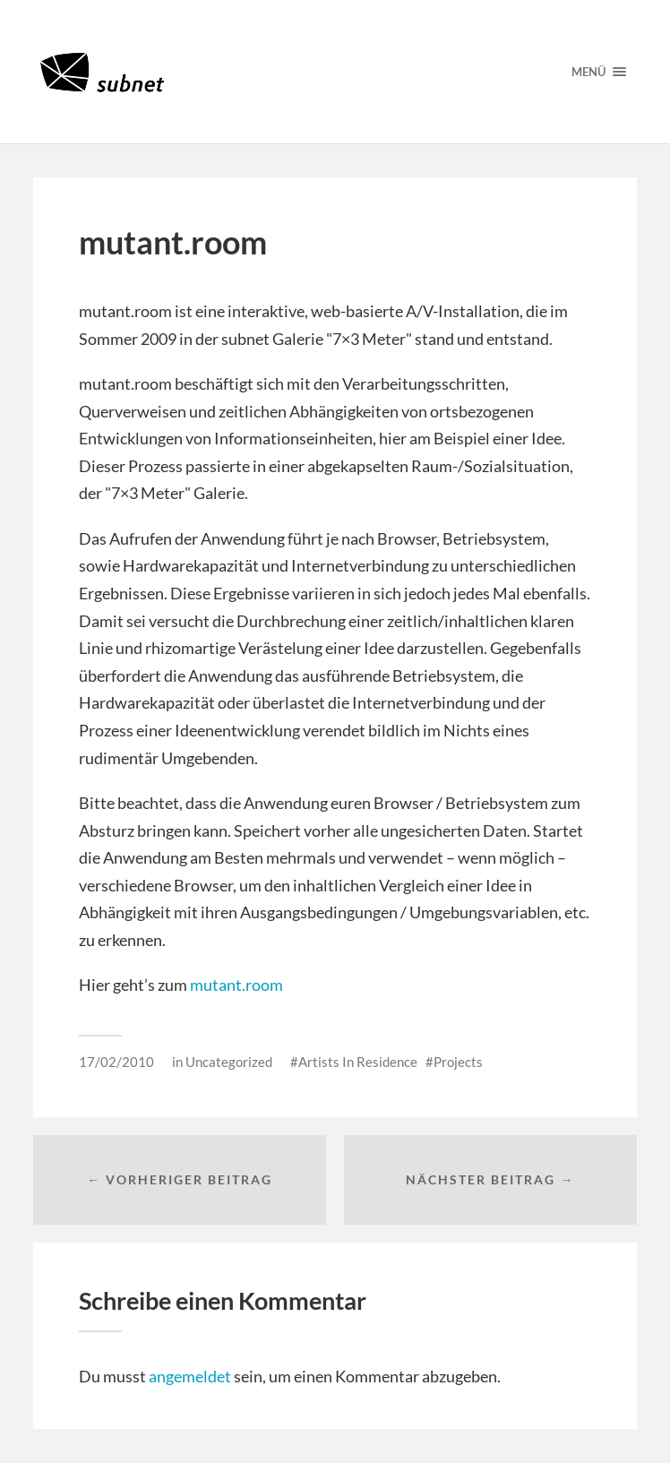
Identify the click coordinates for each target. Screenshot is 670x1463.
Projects (458, 1062)
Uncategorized (228, 1062)
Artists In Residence (357, 1062)
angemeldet (190, 1376)
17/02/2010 (116, 1062)
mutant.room (236, 984)
